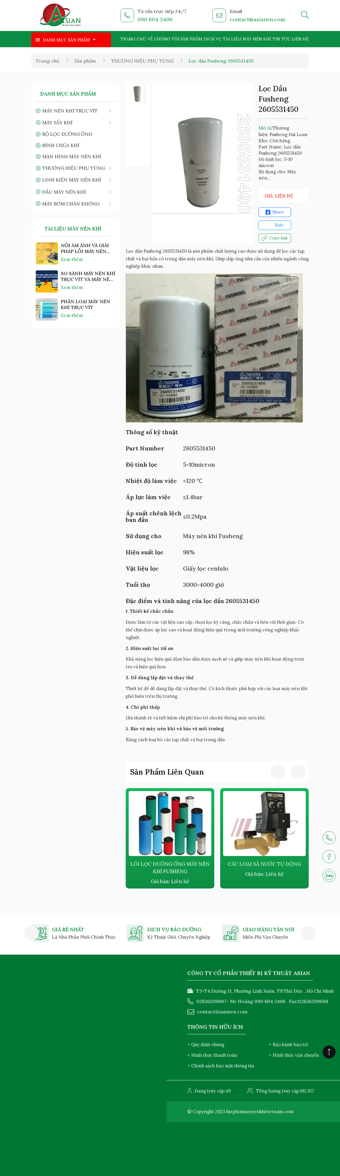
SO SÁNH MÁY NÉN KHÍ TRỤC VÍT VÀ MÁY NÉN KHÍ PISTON (88, 276)
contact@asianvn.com (257, 19)
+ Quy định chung (205, 1044)
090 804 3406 (155, 19)
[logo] (61, 15)
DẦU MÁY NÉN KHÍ (64, 192)
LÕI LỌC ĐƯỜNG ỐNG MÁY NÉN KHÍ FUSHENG (170, 868)
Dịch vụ (213, 39)
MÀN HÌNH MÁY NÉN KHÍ (71, 156)
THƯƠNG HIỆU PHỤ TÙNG (142, 61)
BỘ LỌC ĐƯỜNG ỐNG (67, 134)
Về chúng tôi (163, 39)
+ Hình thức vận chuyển (294, 1055)
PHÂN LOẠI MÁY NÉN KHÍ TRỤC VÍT (85, 304)
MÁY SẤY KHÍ (57, 122)
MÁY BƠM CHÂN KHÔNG (70, 204)
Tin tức (281, 39)
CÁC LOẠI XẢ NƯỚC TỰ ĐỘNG (264, 864)
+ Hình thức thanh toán (212, 1055)
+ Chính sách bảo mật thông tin (220, 1066)
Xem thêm (72, 259)
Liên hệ (300, 39)
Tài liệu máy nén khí (247, 39)
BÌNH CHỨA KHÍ (60, 145)
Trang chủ (133, 39)
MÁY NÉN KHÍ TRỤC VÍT (70, 111)
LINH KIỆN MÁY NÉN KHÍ (71, 180)
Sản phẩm (191, 39)
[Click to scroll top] (329, 1052)
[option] (137, 94)
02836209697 (211, 1001)
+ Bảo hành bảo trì (288, 1044)
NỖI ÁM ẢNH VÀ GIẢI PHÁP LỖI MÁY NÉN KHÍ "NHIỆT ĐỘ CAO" (85, 248)
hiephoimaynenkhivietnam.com (259, 1111)
